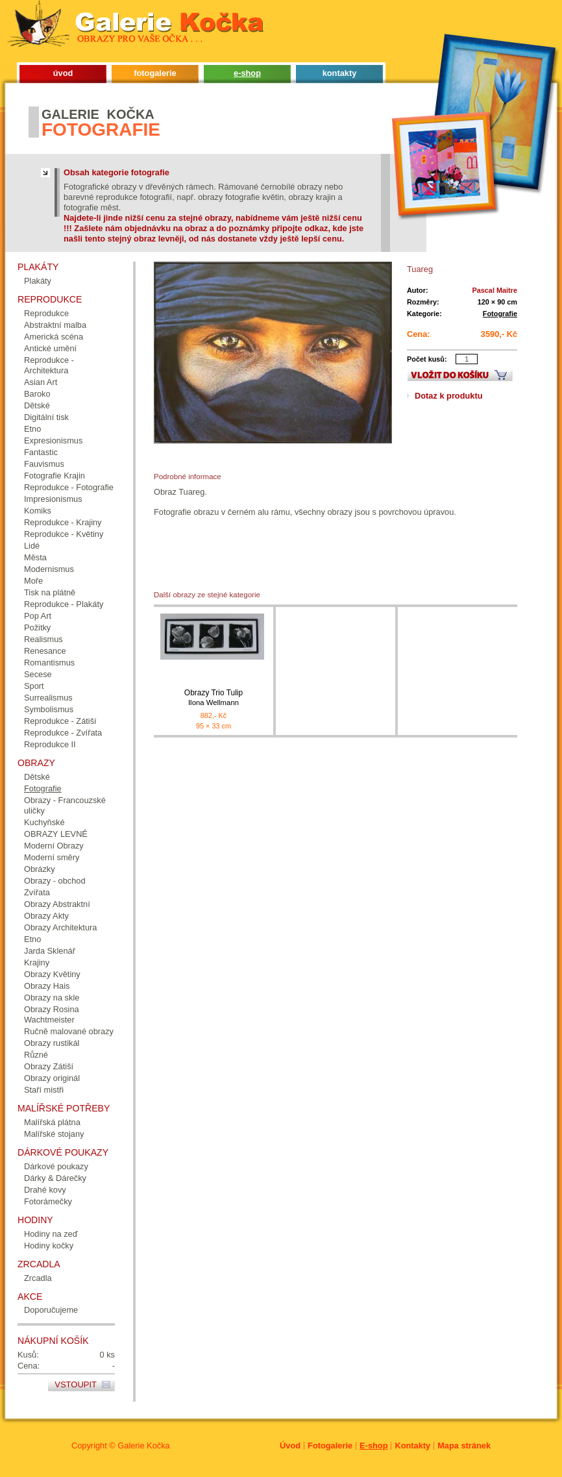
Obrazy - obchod (55, 881)
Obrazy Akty (46, 916)
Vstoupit (76, 1384)
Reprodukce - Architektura (49, 365)
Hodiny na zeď (51, 1234)
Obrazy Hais (46, 986)
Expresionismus (53, 440)
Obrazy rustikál (51, 1043)
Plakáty (37, 281)
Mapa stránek (464, 1445)
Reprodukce (46, 313)
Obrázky (39, 869)
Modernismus (49, 569)
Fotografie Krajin (54, 475)
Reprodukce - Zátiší (60, 721)
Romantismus (49, 662)
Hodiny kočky (48, 1245)
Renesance (45, 651)
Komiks (37, 510)
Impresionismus (53, 499)
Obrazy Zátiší (48, 1066)
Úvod (290, 1445)
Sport (34, 686)
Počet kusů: (427, 359)
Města (35, 557)
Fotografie (500, 313)
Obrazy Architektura (60, 927)
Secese (38, 674)
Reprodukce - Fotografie (69, 487)
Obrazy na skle (51, 997)
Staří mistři (44, 1090)
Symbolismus (48, 709)
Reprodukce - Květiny (63, 534)
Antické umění (50, 348)
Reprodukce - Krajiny (63, 522)
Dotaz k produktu (449, 396)
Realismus (43, 639)
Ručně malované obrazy (69, 1031)
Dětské (37, 405)
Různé (36, 1055)
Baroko (37, 394)
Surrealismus (48, 697)
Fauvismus (44, 464)
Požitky (37, 627)
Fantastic (41, 452)
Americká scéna (53, 336)
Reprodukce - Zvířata (63, 733)
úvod (63, 73)
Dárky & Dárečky (55, 1178)
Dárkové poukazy (56, 1166)
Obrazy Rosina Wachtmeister (51, 1014)
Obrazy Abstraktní (57, 904)
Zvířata (37, 892)
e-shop (247, 73)
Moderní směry (51, 857)
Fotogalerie (330, 1445)
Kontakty (412, 1445)
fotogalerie (155, 73)
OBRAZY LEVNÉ (56, 834)
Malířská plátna (52, 1122)
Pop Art (37, 616)
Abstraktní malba (55, 325)
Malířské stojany (54, 1134)
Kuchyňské (44, 822)
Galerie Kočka (143, 1445)
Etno (32, 429)
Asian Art (40, 382)
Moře (33, 581)
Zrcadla (38, 1278)
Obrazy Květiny (52, 974)
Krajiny (36, 962)
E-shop (373, 1445)
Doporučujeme (51, 1310)
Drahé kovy (45, 1190)
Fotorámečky (48, 1201)
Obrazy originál (52, 1078)
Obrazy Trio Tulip (213, 697)
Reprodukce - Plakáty (63, 604)
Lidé (32, 546)
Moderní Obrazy (54, 845)
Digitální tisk (46, 417)
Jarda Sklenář (49, 951)
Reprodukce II (50, 744)
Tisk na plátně (49, 592)
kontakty (340, 73)
